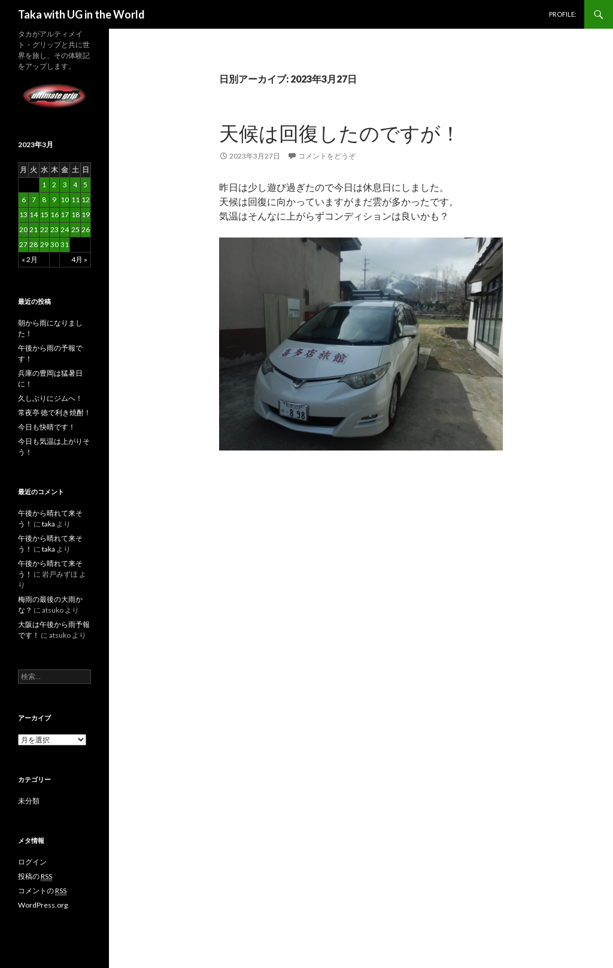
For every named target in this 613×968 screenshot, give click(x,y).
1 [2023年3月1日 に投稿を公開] (44, 184)
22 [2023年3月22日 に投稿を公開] (44, 229)
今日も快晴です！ (46, 426)
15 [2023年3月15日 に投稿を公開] (44, 214)
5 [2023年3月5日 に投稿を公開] (85, 184)
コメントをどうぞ (327, 155)
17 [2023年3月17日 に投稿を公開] (64, 214)
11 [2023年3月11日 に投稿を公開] (75, 199)
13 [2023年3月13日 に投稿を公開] (23, 214)
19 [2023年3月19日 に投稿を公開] (85, 214)
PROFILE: (562, 14)
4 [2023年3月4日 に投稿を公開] (75, 184)
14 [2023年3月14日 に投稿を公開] (33, 214)
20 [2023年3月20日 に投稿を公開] (23, 229)
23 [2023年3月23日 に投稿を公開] (54, 229)
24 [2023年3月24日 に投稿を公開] (64, 229)
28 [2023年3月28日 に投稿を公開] (33, 244)
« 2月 (30, 259)
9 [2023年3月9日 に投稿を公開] (54, 199)
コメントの (42, 891)
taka (48, 523)
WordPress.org (43, 904)
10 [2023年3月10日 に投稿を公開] (64, 199)
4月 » (79, 259)
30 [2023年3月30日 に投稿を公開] (54, 244)
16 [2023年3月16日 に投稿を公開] (54, 214)
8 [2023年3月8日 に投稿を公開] (44, 199)
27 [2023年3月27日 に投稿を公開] (23, 244)
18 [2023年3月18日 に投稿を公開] (75, 214)
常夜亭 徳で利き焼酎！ (54, 412)
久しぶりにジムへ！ (50, 398)
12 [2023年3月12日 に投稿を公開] (85, 199)
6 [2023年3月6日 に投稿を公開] (24, 199)
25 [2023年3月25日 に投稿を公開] (75, 229)
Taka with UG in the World (81, 14)
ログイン (32, 861)
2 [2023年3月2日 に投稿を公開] (54, 184)
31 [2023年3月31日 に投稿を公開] (64, 244)
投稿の (35, 876)
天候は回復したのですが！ (339, 133)
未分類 (29, 800)
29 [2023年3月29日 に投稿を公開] (44, 244)
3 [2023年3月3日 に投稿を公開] (65, 184)
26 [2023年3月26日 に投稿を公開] (85, 229)
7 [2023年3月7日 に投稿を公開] (34, 199)
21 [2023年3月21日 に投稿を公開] (33, 229)
